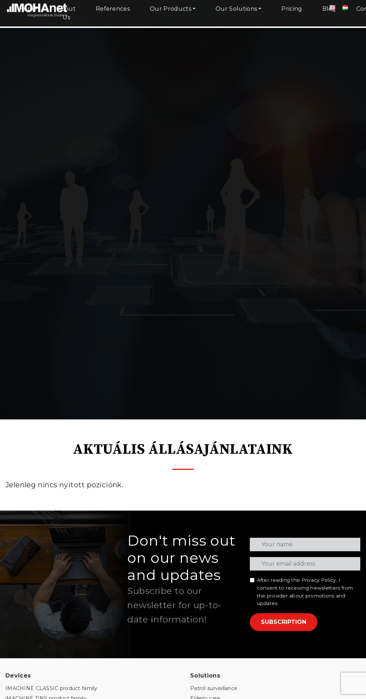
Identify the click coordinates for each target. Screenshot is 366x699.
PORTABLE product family (39, 472)
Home (28, 8)
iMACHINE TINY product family (45, 453)
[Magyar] (345, 9)
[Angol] (332, 9)
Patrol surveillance (213, 443)
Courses (15, 631)
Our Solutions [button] (236, 8)
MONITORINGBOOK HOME (41, 563)
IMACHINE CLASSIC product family (51, 443)
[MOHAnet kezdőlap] (37, 18)
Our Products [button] (170, 8)
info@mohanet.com (216, 637)
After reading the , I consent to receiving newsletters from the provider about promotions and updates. (305, 346)
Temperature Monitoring (221, 482)
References (113, 8)
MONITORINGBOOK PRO (39, 553)
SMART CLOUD (25, 518)
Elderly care (205, 453)
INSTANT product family (36, 462)
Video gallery (22, 651)
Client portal (21, 621)
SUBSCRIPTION (283, 376)
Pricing (291, 8)
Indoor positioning (213, 472)
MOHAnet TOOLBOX (32, 543)
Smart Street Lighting (218, 492)
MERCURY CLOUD (30, 508)
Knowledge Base (27, 641)
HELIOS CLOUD (26, 498)
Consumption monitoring (223, 462)
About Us (66, 13)
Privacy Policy (319, 335)
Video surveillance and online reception (240, 502)
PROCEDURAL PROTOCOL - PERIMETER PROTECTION (79, 686)
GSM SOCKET (23, 573)
